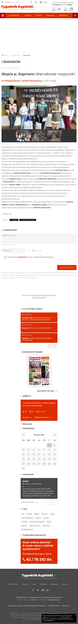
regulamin (21, 257)
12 (34, 454)
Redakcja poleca (27, 529)
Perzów (38, 518)
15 (49, 454)
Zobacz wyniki (41, 417)
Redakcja (63, 15)
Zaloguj (7, 2)
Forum (39, 15)
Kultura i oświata (34, 525)
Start (6, 55)
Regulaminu (41, 606)
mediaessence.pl (54, 600)
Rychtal (46, 518)
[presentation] (16, 265)
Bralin (52, 514)
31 (23, 468)
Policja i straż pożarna (37, 522)
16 (54, 454)
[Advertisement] (39, 38)
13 (39, 454)
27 (39, 464)
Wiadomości (14, 15)
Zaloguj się (37, 250)
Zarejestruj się (18, 2)
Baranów (26, 55)
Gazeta (28, 15)
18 (28, 459)
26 (34, 464)
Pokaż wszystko (27, 502)
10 (23, 454)
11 (28, 454)
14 (44, 454)
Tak (26, 411)
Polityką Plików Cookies (54, 617)
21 (44, 459)
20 (39, 459)
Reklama (51, 15)
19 (34, 459)
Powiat (29, 514)
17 (23, 459)
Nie (33, 411)
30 (55, 464)
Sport (49, 522)
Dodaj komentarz (67, 266)
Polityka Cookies (53, 606)
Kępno (36, 514)
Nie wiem (42, 411)
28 (44, 464)
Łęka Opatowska (27, 518)
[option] (39, 107)
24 (23, 464)
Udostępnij (5, 220)
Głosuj (26, 417)
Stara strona (65, 606)
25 (29, 464)
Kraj (23, 514)
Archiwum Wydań (45, 391)
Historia (24, 525)
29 (49, 464)
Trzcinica (24, 522)
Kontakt (13, 21)
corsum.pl (34, 600)
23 (55, 459)
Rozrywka (46, 525)
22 (49, 459)
